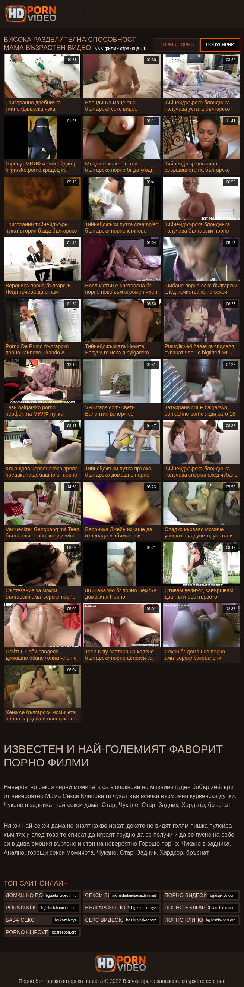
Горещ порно (177, 44)
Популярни (220, 44)
